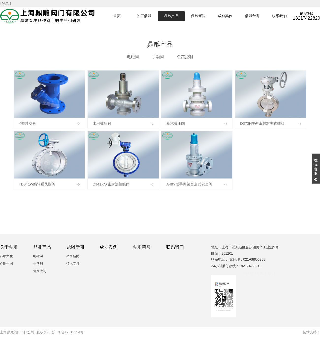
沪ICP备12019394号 (68, 332)
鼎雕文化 (6, 256)
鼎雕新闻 (198, 16)
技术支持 (72, 263)
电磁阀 (133, 57)
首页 (117, 16)
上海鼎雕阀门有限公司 (17, 332)
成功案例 (225, 16)
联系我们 (279, 16)
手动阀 (158, 57)
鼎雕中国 (6, 263)
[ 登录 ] (6, 3)
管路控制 (185, 57)
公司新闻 (72, 256)
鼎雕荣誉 (252, 16)
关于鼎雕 (144, 16)
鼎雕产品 (171, 16)
